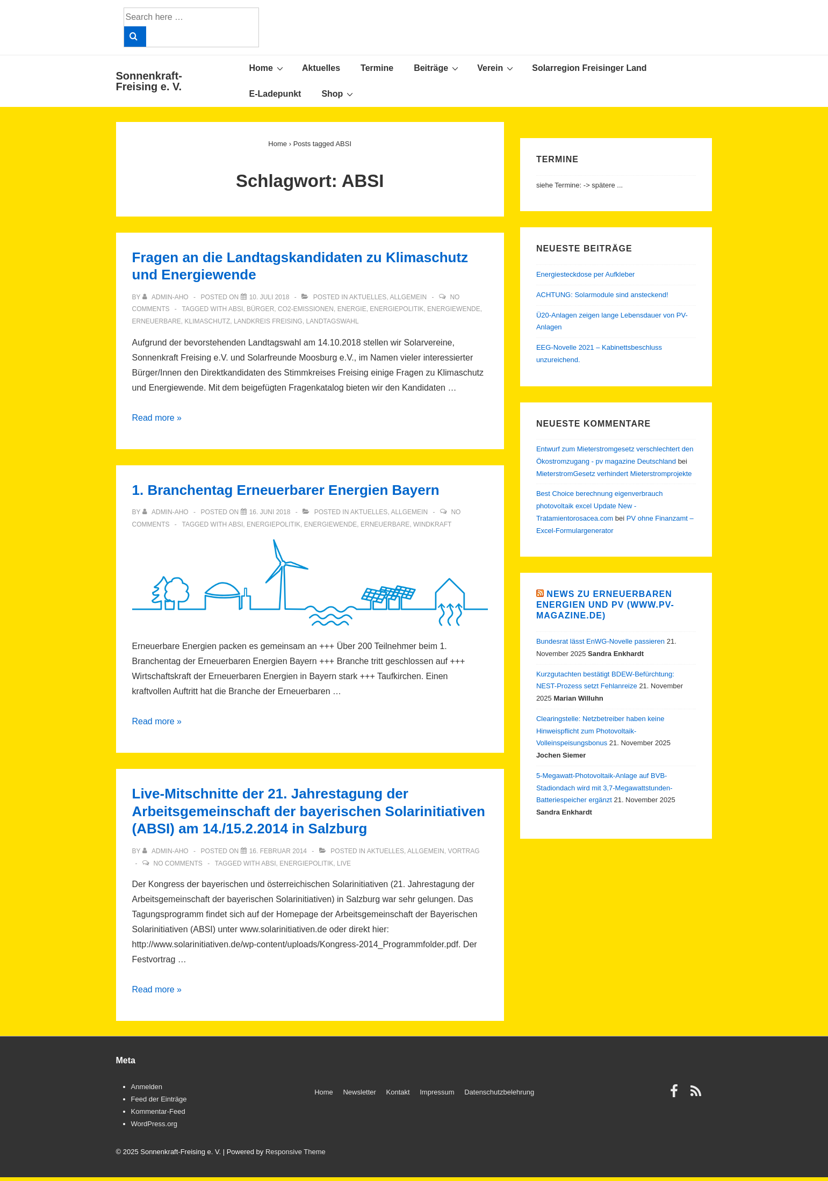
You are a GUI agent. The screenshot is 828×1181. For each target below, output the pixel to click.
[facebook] (676, 1095)
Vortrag (463, 851)
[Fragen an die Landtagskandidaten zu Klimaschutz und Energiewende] (269, 297)
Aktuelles (321, 68)
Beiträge (437, 67)
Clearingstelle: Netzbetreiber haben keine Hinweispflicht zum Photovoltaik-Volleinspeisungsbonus (600, 731)
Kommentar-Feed (158, 1111)
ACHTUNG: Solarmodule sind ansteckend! (602, 295)
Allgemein (408, 297)
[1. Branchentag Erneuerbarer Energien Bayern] (270, 512)
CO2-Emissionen (306, 309)
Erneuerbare (156, 321)
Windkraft (432, 524)
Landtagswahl (332, 321)
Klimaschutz (208, 321)
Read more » (157, 417)
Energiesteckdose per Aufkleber (585, 274)
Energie (351, 309)
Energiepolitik (396, 309)
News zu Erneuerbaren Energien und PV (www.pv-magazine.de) (605, 604)
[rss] (697, 1095)
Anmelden (147, 1087)
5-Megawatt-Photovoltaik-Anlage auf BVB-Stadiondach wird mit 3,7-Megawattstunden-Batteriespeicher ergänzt (604, 788)
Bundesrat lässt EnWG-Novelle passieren (600, 641)
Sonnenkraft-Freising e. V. (149, 81)
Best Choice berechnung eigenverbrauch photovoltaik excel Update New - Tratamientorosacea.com (599, 505)
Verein (496, 67)
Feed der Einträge (159, 1099)
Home (267, 67)
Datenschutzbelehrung (499, 1092)
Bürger (260, 309)
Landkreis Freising (268, 321)
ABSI (235, 309)
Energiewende (453, 309)
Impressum (437, 1092)
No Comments (177, 863)
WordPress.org (154, 1124)
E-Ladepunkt (275, 93)
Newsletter (359, 1092)
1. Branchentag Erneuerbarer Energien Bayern (286, 490)
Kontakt (398, 1092)
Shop (338, 93)
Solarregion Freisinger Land (589, 68)
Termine (377, 68)
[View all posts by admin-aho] (166, 297)
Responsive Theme (295, 1152)
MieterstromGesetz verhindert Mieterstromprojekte (614, 474)
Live (344, 863)
